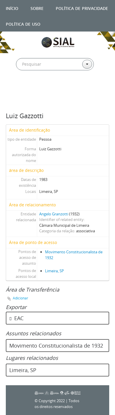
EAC (16, 318)
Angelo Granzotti (53, 214)
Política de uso (23, 23)
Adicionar (20, 298)
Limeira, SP (54, 270)
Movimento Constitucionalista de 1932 (56, 345)
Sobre (37, 8)
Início (12, 8)
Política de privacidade (82, 8)
